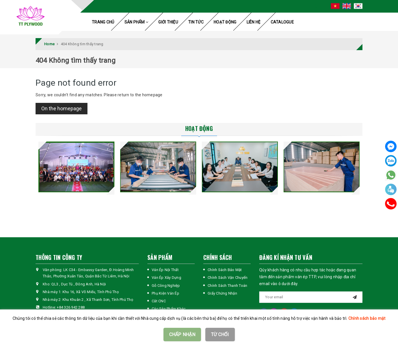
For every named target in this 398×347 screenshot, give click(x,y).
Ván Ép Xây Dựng (166, 277)
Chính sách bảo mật (367, 318)
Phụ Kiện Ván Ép (165, 293)
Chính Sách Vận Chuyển (227, 277)
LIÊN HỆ (254, 22)
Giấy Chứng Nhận (222, 293)
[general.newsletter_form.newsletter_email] (310, 297)
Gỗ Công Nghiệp (166, 285)
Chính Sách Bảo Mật (225, 270)
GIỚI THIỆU (168, 22)
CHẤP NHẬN (182, 334)
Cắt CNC (159, 301)
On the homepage (61, 108)
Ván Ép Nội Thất (165, 270)
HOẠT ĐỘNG (225, 22)
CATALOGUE (282, 22)
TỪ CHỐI (220, 334)
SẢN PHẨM (136, 22)
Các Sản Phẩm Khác (169, 309)
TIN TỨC (196, 22)
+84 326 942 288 (71, 307)
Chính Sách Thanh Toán (227, 285)
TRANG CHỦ (103, 22)
